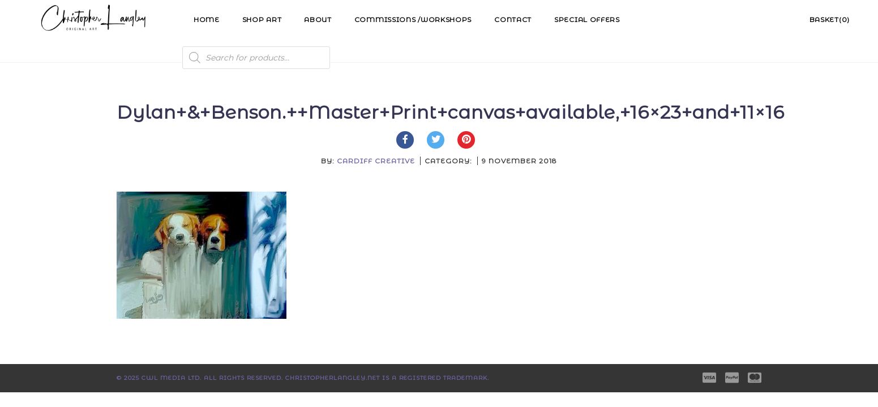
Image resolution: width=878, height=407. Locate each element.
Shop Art (262, 19)
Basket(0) (830, 19)
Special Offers (587, 19)
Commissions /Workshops (413, 19)
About (318, 19)
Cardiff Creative (376, 161)
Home (207, 19)
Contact (513, 19)
